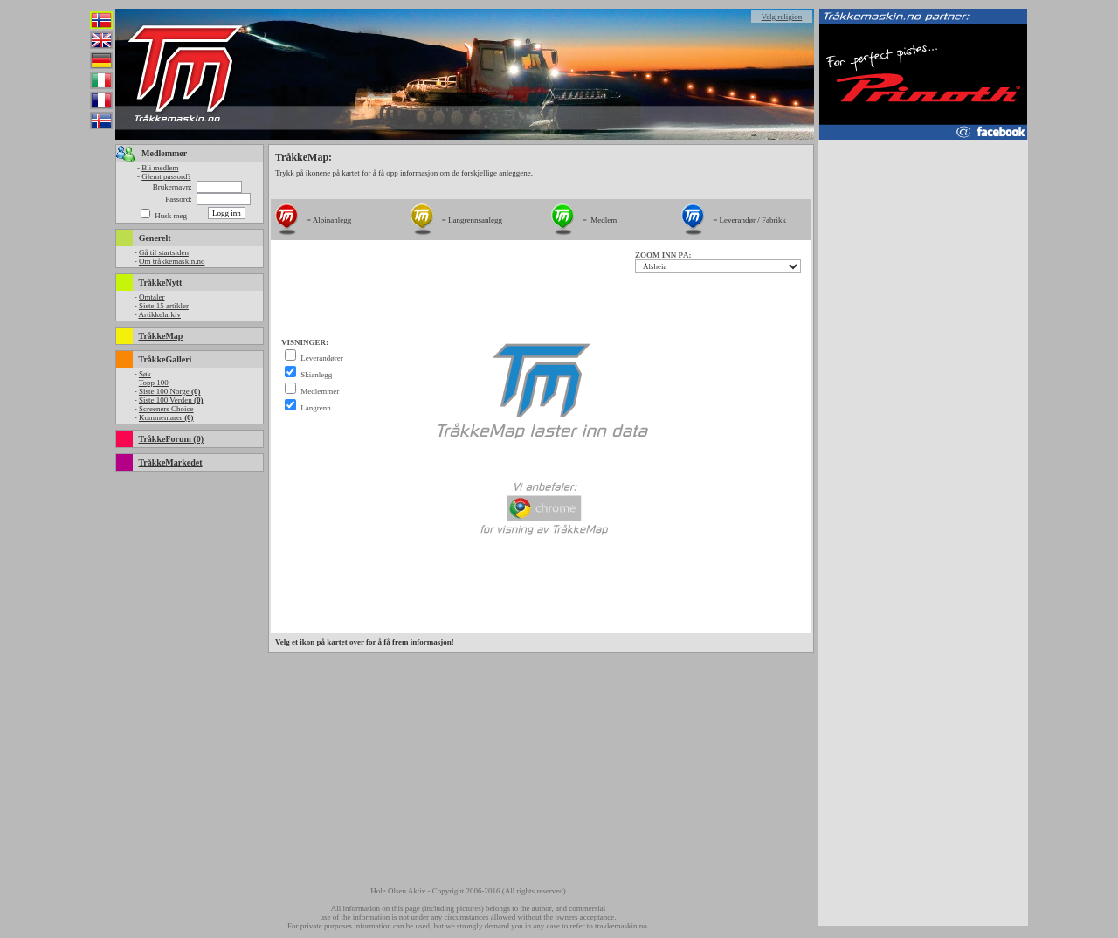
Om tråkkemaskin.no (172, 261)
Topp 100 (154, 382)
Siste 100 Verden (171, 400)
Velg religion (782, 16)
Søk (145, 373)
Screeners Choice (166, 408)
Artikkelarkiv (159, 314)
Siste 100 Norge (170, 391)
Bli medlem (159, 167)
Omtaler (152, 297)
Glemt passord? (165, 176)
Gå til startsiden (164, 252)
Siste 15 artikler (164, 305)
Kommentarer (166, 417)
